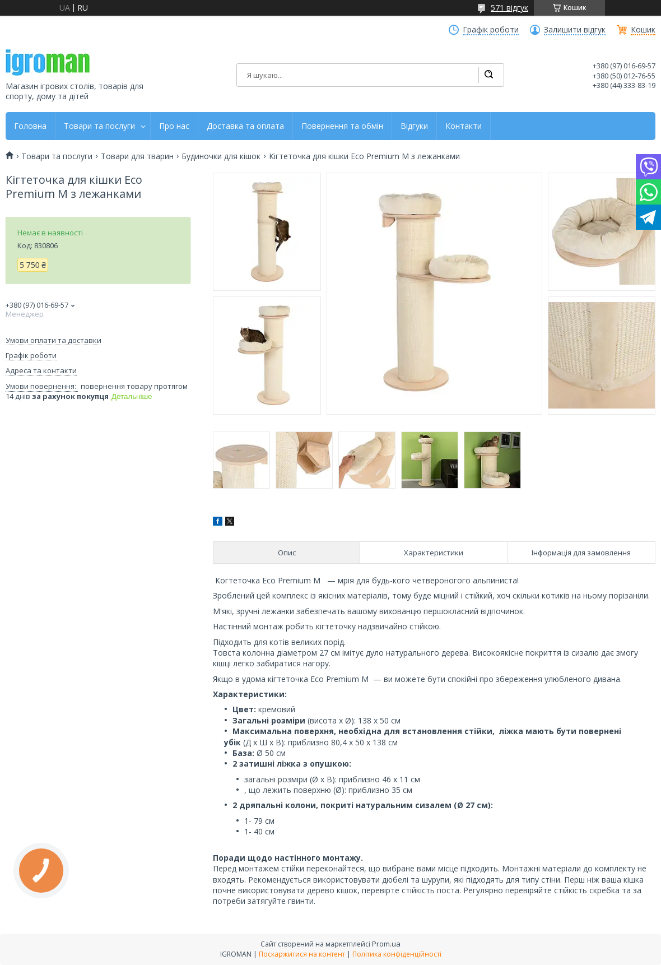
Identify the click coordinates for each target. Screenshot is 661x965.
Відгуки (414, 126)
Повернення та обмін (342, 126)
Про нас (174, 126)
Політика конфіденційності (396, 954)
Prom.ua (386, 944)
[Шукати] (488, 75)
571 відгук (509, 7)
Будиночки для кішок (220, 156)
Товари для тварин (137, 156)
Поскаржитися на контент (302, 954)
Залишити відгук (575, 30)
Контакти (463, 126)
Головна (30, 126)
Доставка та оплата (245, 126)
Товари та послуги (99, 126)
